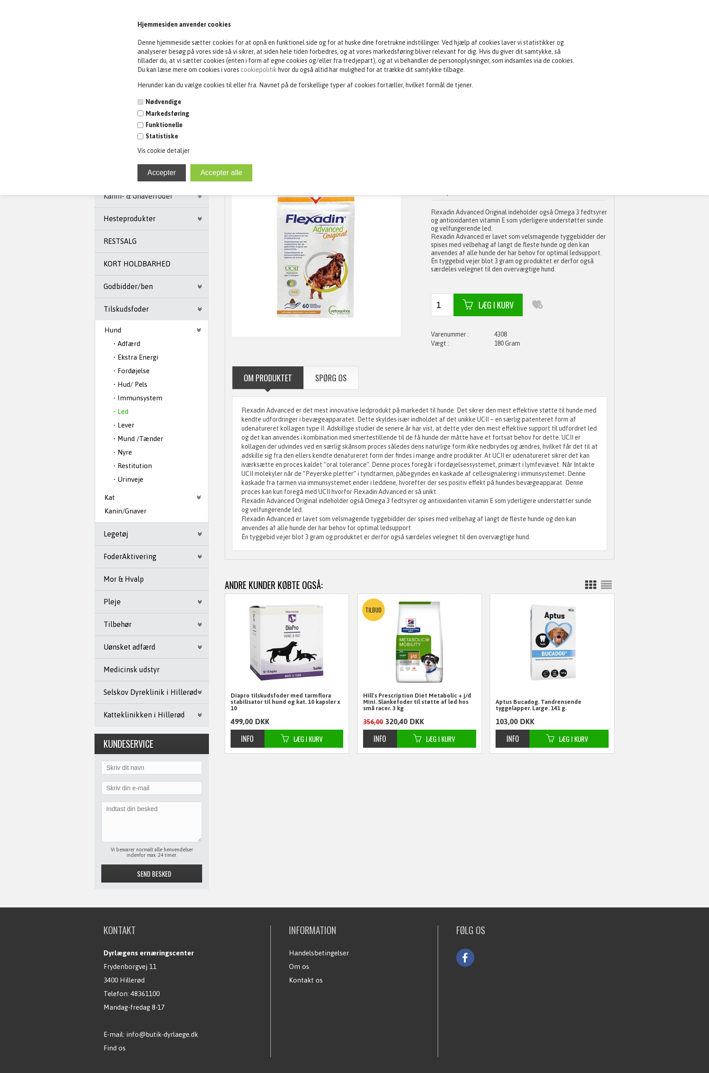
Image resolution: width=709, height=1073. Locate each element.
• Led (120, 411)
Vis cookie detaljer (163, 150)
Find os (115, 1048)
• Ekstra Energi (135, 357)
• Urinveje (128, 479)
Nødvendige (163, 101)
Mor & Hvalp (124, 579)
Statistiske (162, 136)
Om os (299, 966)
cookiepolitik (259, 69)
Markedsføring (167, 113)
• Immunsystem (137, 398)
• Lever (123, 425)
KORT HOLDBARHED (137, 264)
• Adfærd (126, 343)
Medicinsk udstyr (132, 669)
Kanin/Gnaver (125, 511)
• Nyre (122, 452)
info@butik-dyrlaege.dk (162, 1034)
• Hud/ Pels (130, 384)
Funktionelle (164, 124)
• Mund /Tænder (138, 438)
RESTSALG (120, 241)
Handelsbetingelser (319, 953)
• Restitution (132, 466)
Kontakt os (306, 980)
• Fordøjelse (131, 371)
